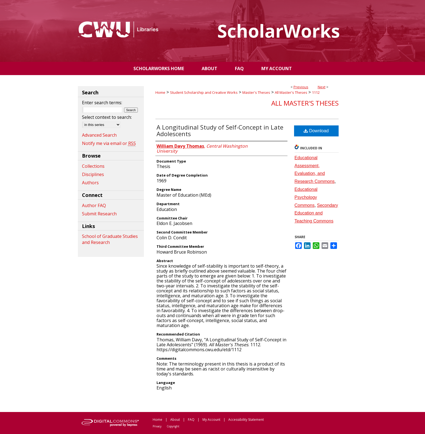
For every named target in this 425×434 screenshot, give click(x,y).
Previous (301, 86)
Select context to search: (107, 117)
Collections (93, 166)
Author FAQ (94, 205)
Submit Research (99, 214)
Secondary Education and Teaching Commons (316, 213)
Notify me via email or (109, 143)
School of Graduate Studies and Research (110, 239)
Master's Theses (256, 92)
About (175, 419)
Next (321, 86)
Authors (90, 183)
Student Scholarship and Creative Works (204, 92)
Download (316, 130)
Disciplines (93, 174)
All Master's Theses (291, 92)
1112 (316, 92)
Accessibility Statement (246, 419)
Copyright (173, 426)
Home (160, 92)
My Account (211, 419)
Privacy (157, 426)
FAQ (191, 419)
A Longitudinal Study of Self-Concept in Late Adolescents (220, 130)
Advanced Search (99, 135)
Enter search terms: (102, 103)
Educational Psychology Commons (306, 197)
